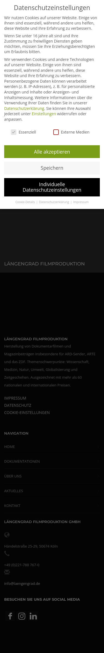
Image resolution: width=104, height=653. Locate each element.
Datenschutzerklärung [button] (54, 200)
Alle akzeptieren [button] (52, 149)
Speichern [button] (52, 165)
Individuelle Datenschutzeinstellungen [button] (52, 185)
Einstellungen (44, 111)
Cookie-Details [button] (25, 200)
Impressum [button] (80, 200)
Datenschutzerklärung (24, 106)
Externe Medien (71, 129)
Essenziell (23, 129)
